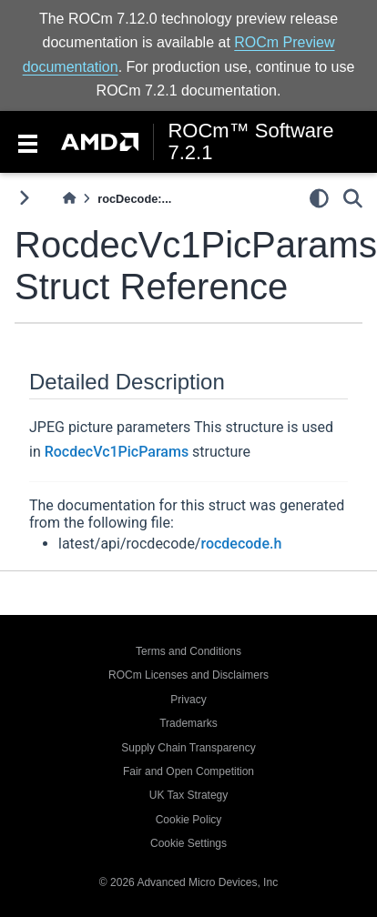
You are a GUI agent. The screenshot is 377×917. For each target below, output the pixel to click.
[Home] (69, 198)
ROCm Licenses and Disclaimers (188, 675)
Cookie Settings (188, 843)
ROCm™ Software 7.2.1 (250, 142)
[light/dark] (319, 197)
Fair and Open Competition (188, 771)
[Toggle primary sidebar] (24, 198)
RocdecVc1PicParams (116, 451)
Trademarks (188, 723)
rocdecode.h (240, 543)
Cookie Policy (189, 819)
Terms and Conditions (188, 651)
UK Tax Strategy (188, 795)
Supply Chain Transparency (188, 747)
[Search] (353, 197)
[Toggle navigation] (27, 142)
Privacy (188, 699)
